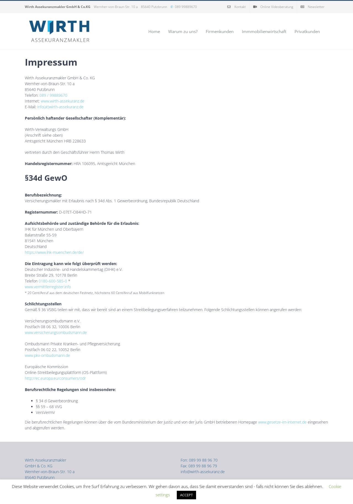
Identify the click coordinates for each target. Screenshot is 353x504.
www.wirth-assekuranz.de (62, 101)
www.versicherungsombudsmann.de (56, 332)
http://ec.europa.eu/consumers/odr (55, 378)
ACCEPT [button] (186, 494)
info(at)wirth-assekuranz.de (60, 106)
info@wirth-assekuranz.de (203, 471)
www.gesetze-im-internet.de (282, 422)
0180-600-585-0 (53, 281)
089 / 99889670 (53, 95)
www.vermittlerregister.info (48, 286)
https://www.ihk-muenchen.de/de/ (54, 252)
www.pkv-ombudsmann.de (47, 355)
